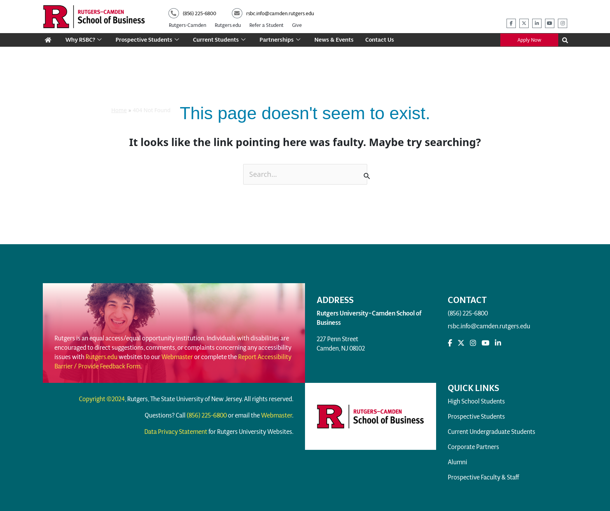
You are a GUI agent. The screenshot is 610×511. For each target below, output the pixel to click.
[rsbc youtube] (549, 23)
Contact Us (380, 39)
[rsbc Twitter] (461, 343)
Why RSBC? (83, 39)
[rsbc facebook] (511, 23)
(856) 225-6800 (468, 313)
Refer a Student (266, 25)
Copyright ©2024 (102, 399)
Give (297, 25)
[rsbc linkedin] (537, 23)
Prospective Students (148, 39)
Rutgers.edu (228, 25)
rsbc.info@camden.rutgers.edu (489, 326)
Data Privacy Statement (175, 431)
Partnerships (280, 39)
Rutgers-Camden (187, 25)
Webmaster (177, 356)
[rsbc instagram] (562, 23)
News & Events (334, 39)
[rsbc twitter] (524, 23)
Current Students (220, 39)
